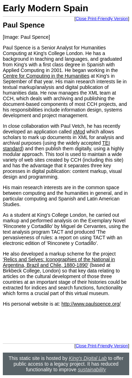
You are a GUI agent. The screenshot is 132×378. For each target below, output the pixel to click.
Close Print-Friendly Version (102, 18)
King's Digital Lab (88, 358)
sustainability (92, 369)
